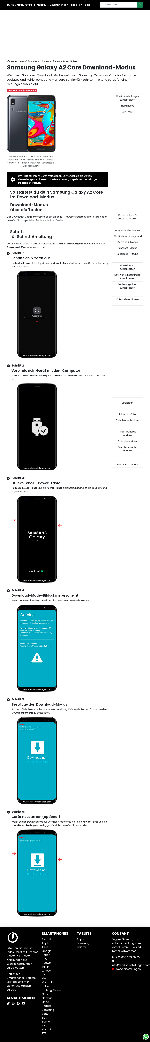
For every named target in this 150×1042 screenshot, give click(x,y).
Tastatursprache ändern (127, 448)
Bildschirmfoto (127, 414)
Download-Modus (127, 242)
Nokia (45, 986)
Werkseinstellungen (26, 5)
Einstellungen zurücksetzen (127, 267)
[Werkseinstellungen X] (8, 1003)
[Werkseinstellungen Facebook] (17, 1003)
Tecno (46, 1021)
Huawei (46, 963)
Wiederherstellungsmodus (128, 236)
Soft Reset (127, 111)
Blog (87, 5)
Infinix (45, 966)
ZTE (44, 1033)
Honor (46, 955)
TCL (44, 1017)
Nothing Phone (51, 990)
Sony (45, 1014)
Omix (45, 994)
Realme (47, 1006)
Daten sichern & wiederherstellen (127, 216)
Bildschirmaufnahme (127, 420)
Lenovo (46, 970)
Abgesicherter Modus (127, 230)
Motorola (48, 982)
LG (43, 974)
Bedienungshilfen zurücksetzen (127, 286)
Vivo (44, 1025)
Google (46, 951)
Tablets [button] (75, 5)
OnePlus (47, 998)
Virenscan (127, 402)
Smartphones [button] (58, 5)
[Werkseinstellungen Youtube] (23, 1003)
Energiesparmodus (127, 464)
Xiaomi (46, 1029)
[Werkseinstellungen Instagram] (12, 1003)
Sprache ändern (127, 441)
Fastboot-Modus (127, 248)
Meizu (45, 978)
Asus (45, 947)
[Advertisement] (75, 35)
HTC (44, 959)
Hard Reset (127, 105)
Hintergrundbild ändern (127, 433)
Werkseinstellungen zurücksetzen (127, 98)
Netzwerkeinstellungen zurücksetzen (127, 276)
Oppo (45, 1002)
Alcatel (46, 939)
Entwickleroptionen (127, 299)
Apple (45, 943)
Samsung (48, 1010)
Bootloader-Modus (127, 254)
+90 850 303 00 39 (127, 957)
